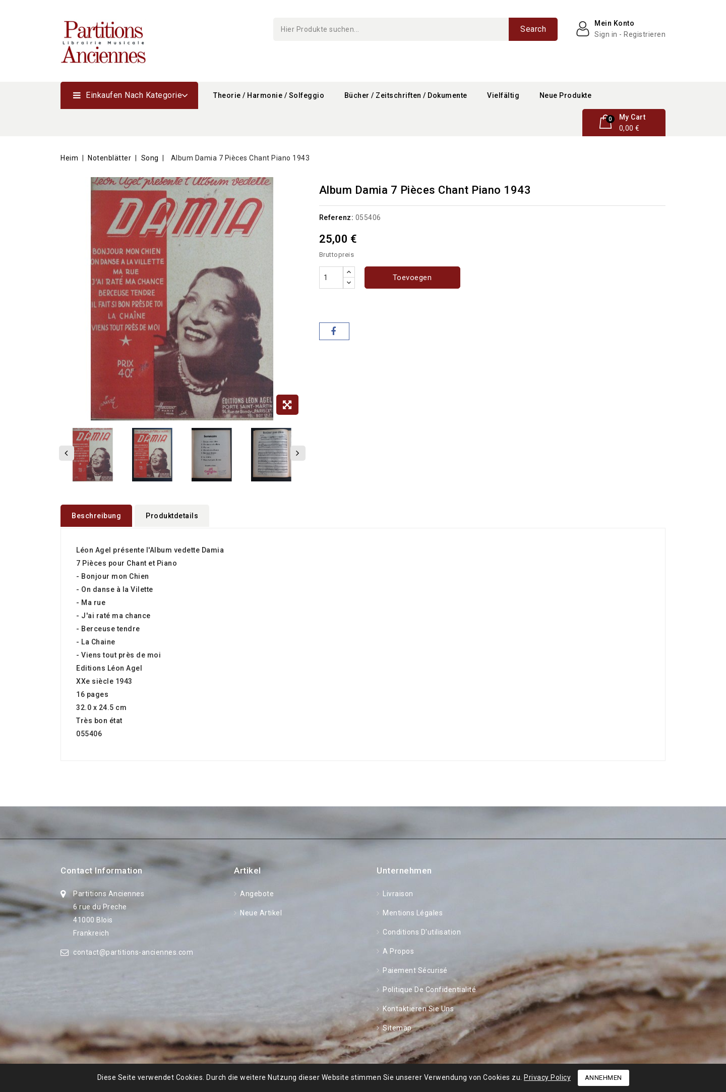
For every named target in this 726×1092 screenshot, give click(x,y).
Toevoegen (412, 277)
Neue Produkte (565, 95)
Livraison (397, 893)
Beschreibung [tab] (96, 516)
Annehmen (603, 1077)
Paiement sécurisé (414, 969)
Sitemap (396, 1027)
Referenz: (336, 217)
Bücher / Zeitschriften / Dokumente (405, 95)
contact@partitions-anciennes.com (133, 951)
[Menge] (331, 277)
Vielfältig (503, 95)
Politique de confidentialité (428, 989)
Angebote (256, 893)
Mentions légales (412, 912)
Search (533, 29)
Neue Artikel (260, 912)
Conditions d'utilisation (421, 931)
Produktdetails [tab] (172, 516)
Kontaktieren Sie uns (417, 1008)
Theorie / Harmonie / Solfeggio (268, 95)
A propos (397, 950)
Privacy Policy (547, 1077)
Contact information (101, 869)
